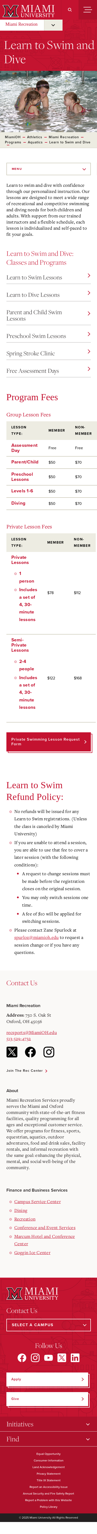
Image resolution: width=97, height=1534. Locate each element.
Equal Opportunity (48, 1454)
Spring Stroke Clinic (48, 353)
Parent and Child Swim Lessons (48, 315)
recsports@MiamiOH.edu (31, 1032)
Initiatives (19, 1423)
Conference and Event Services (45, 1227)
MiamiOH (13, 137)
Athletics (34, 137)
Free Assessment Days (48, 370)
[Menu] (88, 10)
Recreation (25, 1219)
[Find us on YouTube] (48, 1358)
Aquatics (35, 142)
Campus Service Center (37, 1201)
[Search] (70, 10)
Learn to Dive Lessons (48, 295)
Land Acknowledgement (48, 1467)
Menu (17, 169)
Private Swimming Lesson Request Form (45, 742)
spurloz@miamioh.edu (36, 937)
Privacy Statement (49, 1473)
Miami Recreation (21, 24)
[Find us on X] (62, 1358)
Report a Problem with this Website (48, 1500)
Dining (21, 1210)
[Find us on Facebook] (22, 1358)
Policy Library (48, 1507)
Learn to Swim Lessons (48, 277)
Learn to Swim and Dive (70, 142)
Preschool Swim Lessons (48, 336)
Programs (13, 142)
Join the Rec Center (24, 1071)
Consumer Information (49, 1460)
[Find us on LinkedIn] (75, 1358)
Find (12, 1438)
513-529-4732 (18, 1038)
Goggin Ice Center (32, 1252)
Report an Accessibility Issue (49, 1487)
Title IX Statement (49, 1480)
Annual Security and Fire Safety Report (48, 1493)
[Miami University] (28, 11)
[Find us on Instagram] (35, 1358)
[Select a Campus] (48, 1325)
